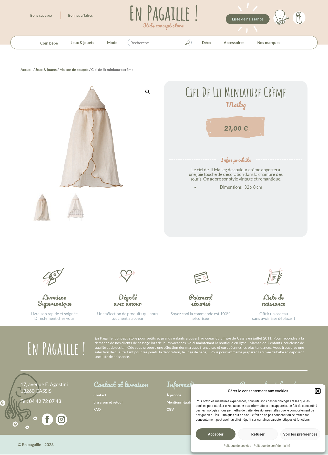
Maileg (236, 105)
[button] (317, 391)
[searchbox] (159, 43)
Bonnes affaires (80, 15)
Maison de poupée (73, 69)
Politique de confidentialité (272, 446)
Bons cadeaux (41, 15)
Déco (206, 42)
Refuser (257, 434)
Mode (112, 42)
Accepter (215, 434)
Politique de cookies (237, 446)
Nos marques (268, 42)
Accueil (26, 69)
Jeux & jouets (82, 42)
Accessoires (234, 42)
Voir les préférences (300, 434)
